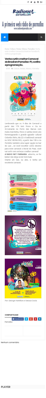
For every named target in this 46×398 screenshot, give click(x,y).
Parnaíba (31, 49)
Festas (19, 49)
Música (24, 49)
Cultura (12, 49)
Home (7, 49)
